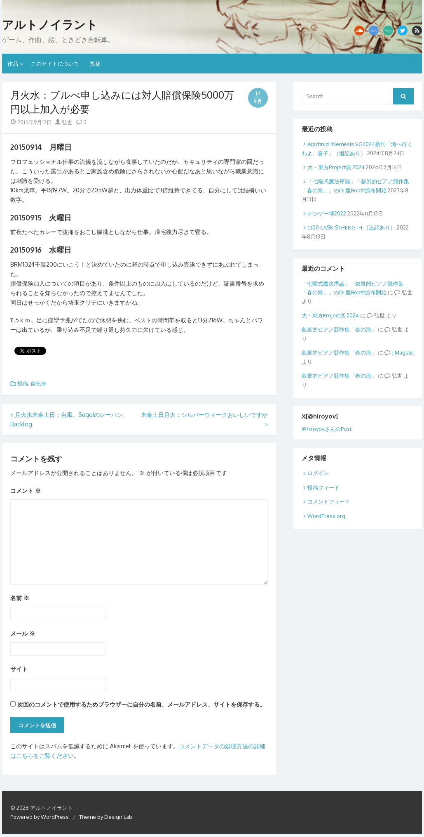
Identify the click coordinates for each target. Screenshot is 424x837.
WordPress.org (326, 516)
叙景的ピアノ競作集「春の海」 (339, 329)
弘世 (64, 122)
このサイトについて (55, 63)
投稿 (95, 63)
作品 (12, 63)
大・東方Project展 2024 (336, 167)
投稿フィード (323, 487)
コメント (25, 490)
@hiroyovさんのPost (326, 429)
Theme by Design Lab (105, 816)
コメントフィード (328, 501)
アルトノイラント (50, 24)
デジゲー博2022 (326, 213)
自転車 (38, 383)
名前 (19, 597)
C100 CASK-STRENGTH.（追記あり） (351, 227)
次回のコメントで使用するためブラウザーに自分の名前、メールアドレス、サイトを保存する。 (141, 704)
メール (22, 633)
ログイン (318, 473)
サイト (19, 668)
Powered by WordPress (39, 816)
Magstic (404, 352)
